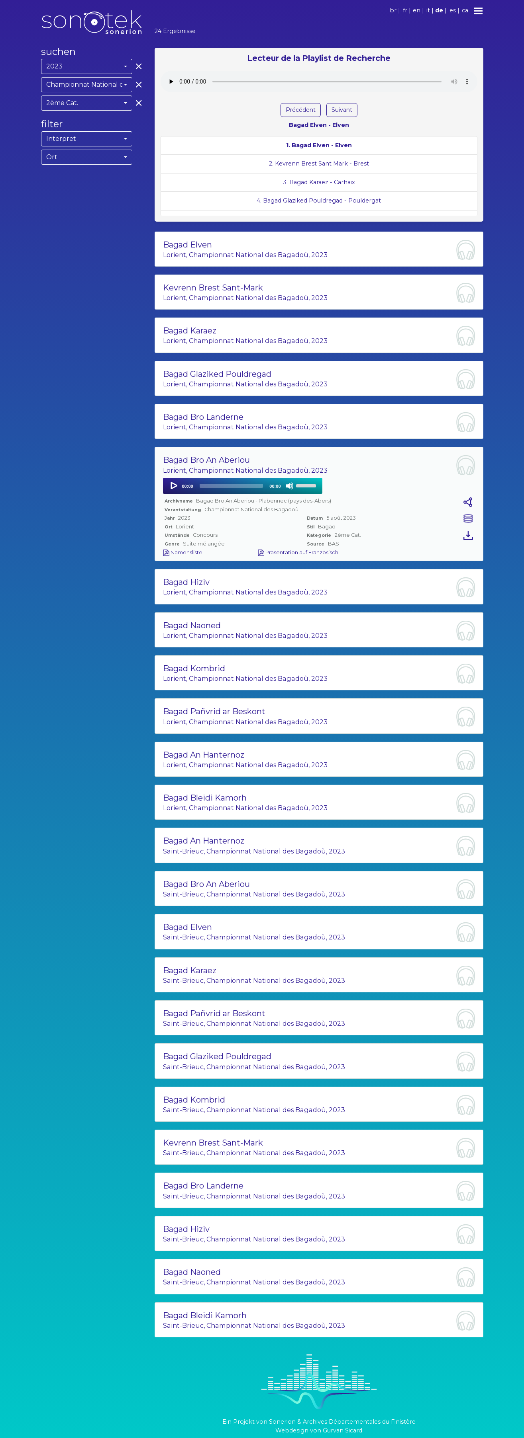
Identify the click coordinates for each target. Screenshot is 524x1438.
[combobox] (87, 66)
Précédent (301, 109)
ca (465, 10)
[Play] (173, 486)
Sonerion (282, 1421)
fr (405, 10)
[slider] (231, 486)
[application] (242, 486)
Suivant (342, 109)
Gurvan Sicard (342, 1430)
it (428, 10)
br (393, 10)
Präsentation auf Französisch (298, 552)
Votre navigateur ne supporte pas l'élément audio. (319, 81)
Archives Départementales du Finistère (359, 1421)
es (452, 10)
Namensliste (182, 552)
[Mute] (290, 486)
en (416, 10)
